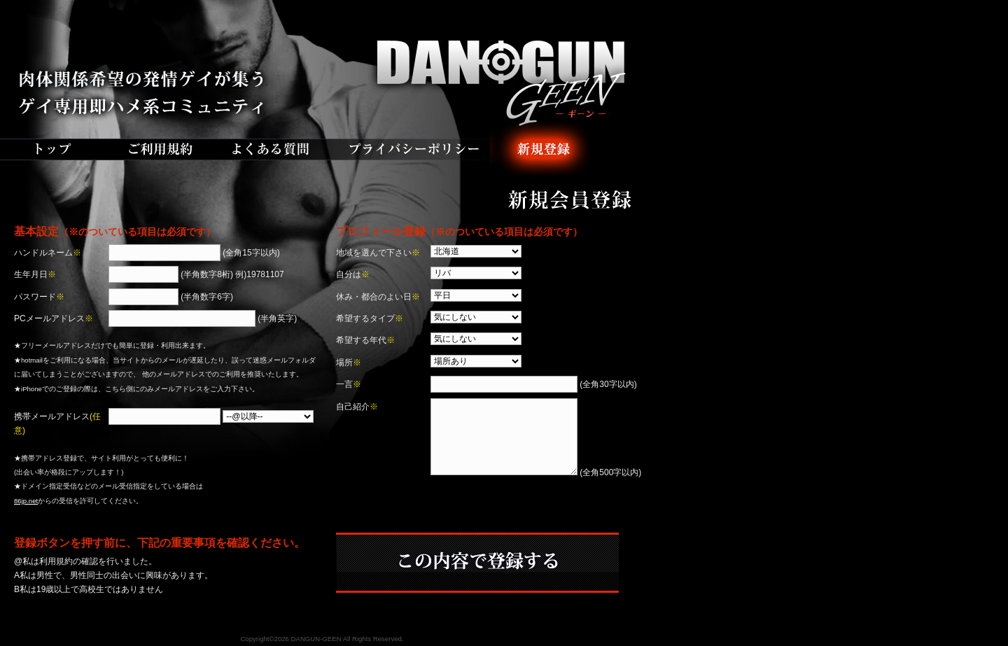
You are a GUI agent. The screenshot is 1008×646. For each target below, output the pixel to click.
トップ (52, 151)
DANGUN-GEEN (322, 59)
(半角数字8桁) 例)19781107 (196, 274)
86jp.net (26, 501)
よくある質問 (273, 151)
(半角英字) (202, 318)
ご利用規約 (157, 151)
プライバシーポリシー (413, 151)
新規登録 (542, 151)
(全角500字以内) (535, 472)
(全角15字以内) (194, 253)
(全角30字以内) (533, 384)
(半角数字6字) (170, 297)
